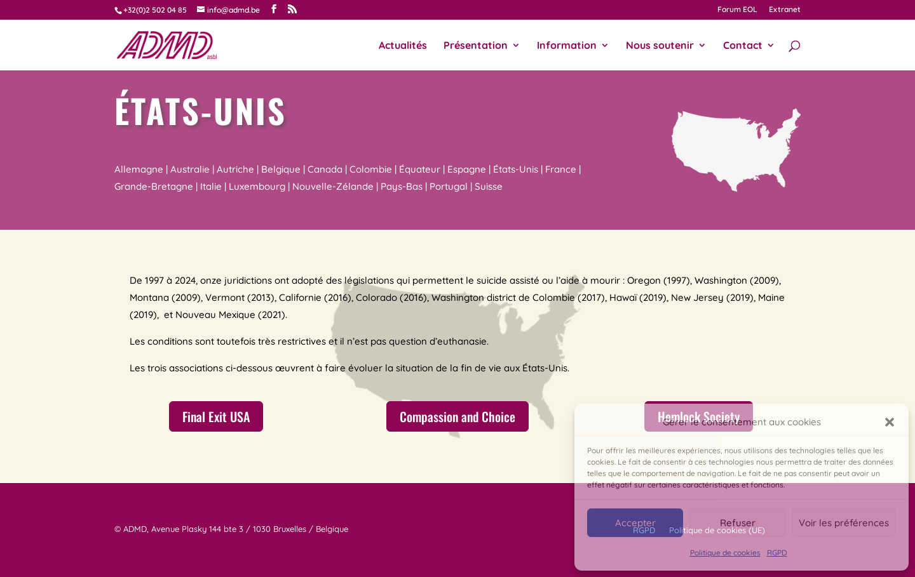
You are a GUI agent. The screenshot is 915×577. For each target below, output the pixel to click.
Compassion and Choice (457, 416)
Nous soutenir (660, 46)
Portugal (449, 186)
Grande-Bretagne (153, 186)
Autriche (235, 169)
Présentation (476, 46)
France (560, 169)
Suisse (489, 186)
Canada (325, 169)
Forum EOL (737, 10)
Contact (742, 46)
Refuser (738, 523)
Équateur (419, 169)
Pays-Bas (402, 186)
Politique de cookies (725, 552)
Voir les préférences (844, 523)
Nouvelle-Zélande (333, 186)
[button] (889, 422)
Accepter (635, 523)
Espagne (466, 169)
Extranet (785, 10)
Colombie (370, 169)
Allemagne (138, 169)
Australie (190, 169)
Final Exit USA (216, 416)
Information (567, 46)
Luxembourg (257, 186)
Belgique (281, 169)
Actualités (403, 46)
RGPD (777, 552)
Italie (211, 186)
